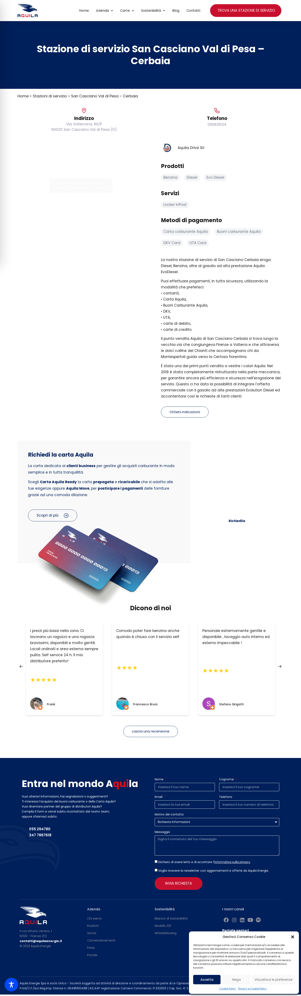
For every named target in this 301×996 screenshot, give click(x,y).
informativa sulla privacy (232, 863)
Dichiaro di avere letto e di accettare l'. (204, 863)
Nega (236, 979)
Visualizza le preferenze (273, 979)
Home (84, 10)
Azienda (104, 10)
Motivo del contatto (169, 816)
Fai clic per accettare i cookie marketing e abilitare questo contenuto (81, 185)
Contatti (193, 10)
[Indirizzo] (84, 110)
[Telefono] (217, 110)
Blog (175, 10)
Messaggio (162, 834)
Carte (127, 10)
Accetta (206, 979)
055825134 (217, 124)
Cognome (227, 781)
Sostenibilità (153, 10)
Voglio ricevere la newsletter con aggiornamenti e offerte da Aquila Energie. (213, 872)
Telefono (217, 118)
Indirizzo (84, 118)
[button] (293, 937)
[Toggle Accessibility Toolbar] (11, 984)
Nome (159, 781)
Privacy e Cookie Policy (252, 988)
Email (159, 798)
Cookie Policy (227, 988)
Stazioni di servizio (50, 96)
